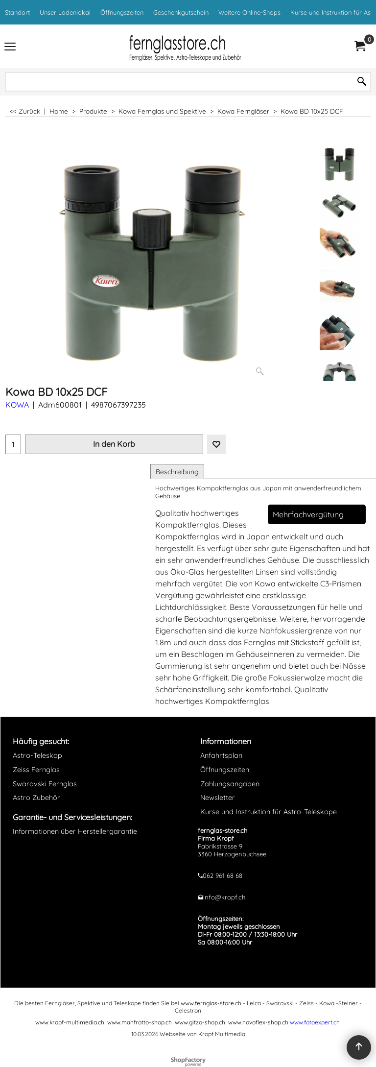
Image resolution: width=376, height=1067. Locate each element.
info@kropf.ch (224, 897)
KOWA (17, 405)
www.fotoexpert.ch (315, 1022)
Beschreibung (177, 471)
